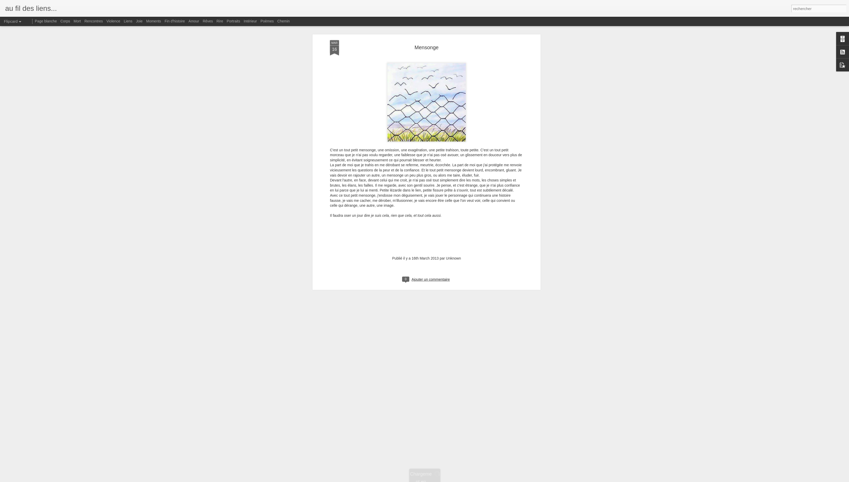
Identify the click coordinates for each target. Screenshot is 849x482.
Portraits (233, 21)
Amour (194, 21)
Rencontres (93, 21)
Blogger (443, 479)
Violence (113, 21)
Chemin (283, 21)
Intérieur (250, 21)
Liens (128, 21)
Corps (65, 21)
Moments (153, 21)
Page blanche (46, 21)
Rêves (208, 21)
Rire (220, 21)
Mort (77, 21)
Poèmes (267, 21)
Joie (139, 21)
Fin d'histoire (175, 21)
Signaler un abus (460, 479)
